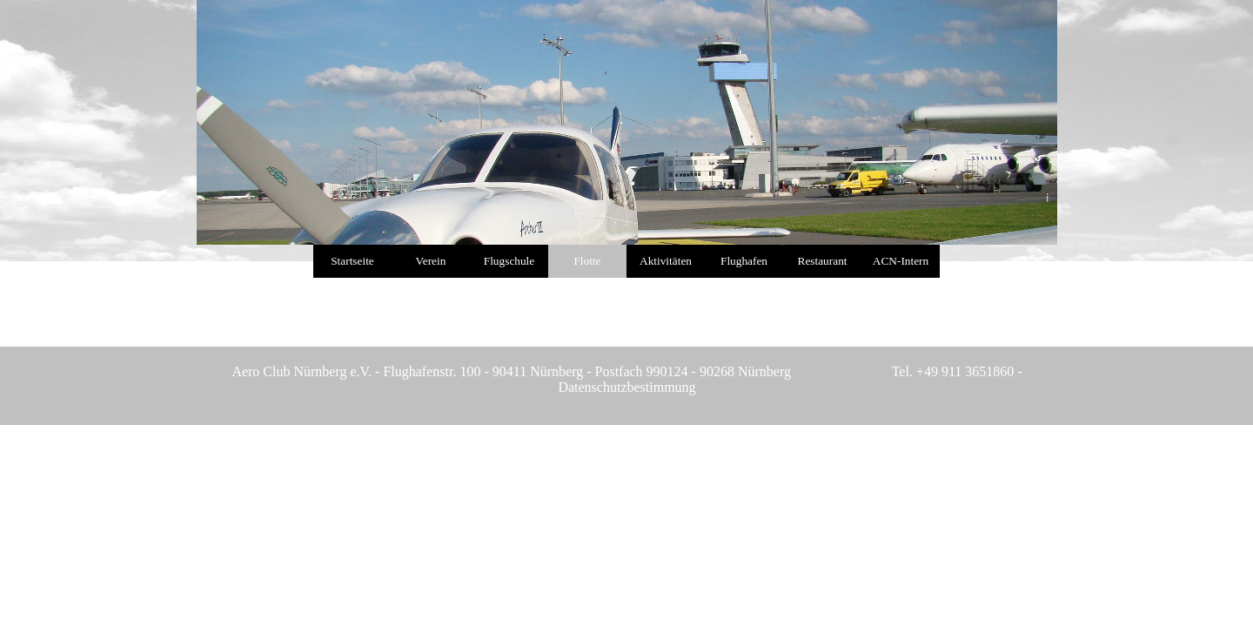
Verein (431, 260)
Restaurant (823, 260)
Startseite (352, 260)
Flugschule (509, 260)
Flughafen (743, 260)
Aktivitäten (666, 260)
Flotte (586, 260)
